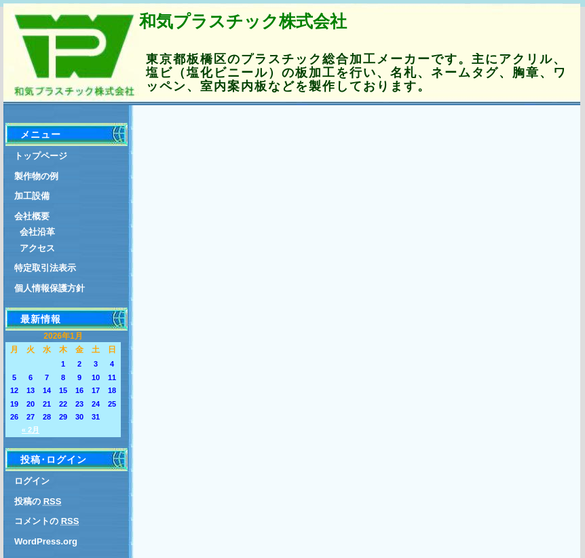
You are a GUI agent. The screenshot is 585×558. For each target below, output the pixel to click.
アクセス (37, 248)
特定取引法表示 (45, 268)
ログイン (32, 481)
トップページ (40, 156)
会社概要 (32, 216)
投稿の (37, 501)
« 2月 (30, 430)
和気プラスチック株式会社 (243, 21)
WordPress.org (45, 541)
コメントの (46, 521)
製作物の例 (36, 176)
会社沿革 (37, 232)
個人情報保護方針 (49, 288)
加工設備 (32, 196)
